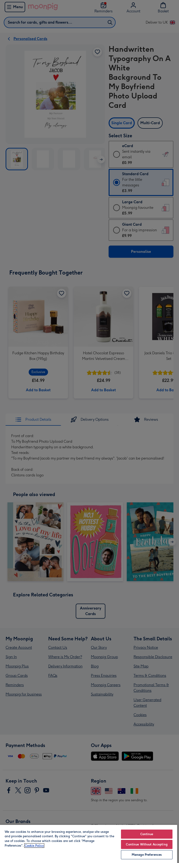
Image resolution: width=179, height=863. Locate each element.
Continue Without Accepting (146, 844)
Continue (146, 834)
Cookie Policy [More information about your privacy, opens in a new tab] (34, 845)
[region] (88, 843)
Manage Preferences (147, 854)
